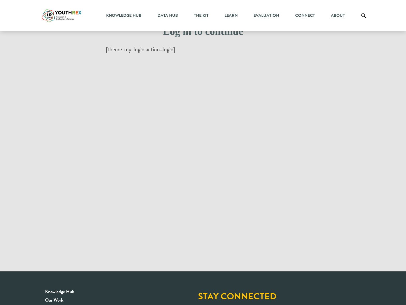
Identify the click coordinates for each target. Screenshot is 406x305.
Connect (305, 15)
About (338, 15)
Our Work (54, 299)
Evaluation (266, 15)
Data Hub (167, 15)
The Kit (201, 15)
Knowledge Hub (123, 15)
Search (363, 19)
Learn (231, 15)
